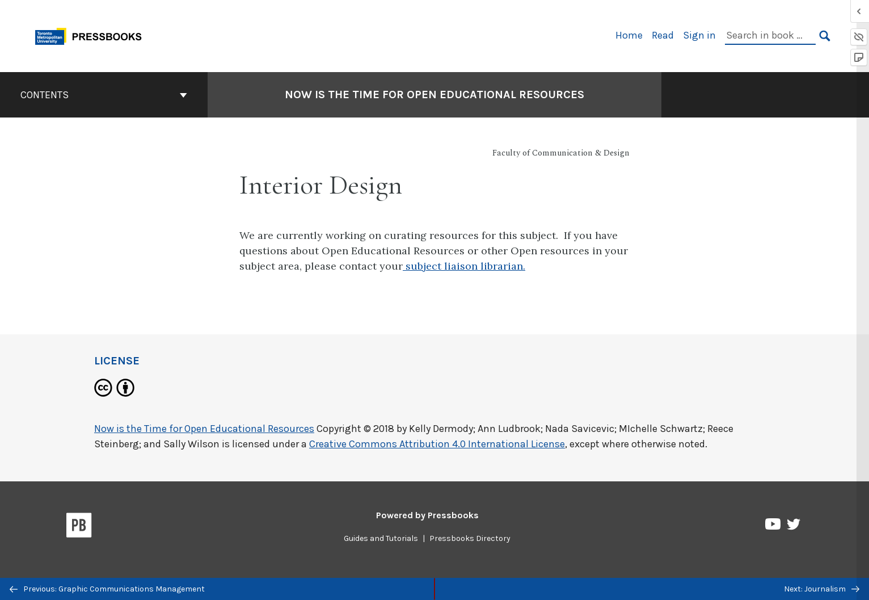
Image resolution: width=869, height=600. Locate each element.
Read (663, 35)
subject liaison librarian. (464, 265)
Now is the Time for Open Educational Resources (204, 428)
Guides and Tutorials (381, 538)
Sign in (699, 35)
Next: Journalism (821, 589)
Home (629, 35)
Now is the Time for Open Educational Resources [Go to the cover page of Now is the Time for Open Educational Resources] (434, 94)
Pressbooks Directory (470, 538)
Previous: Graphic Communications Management (107, 589)
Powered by (427, 515)
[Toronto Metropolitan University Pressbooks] (92, 35)
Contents (103, 95)
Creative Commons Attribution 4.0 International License (437, 444)
